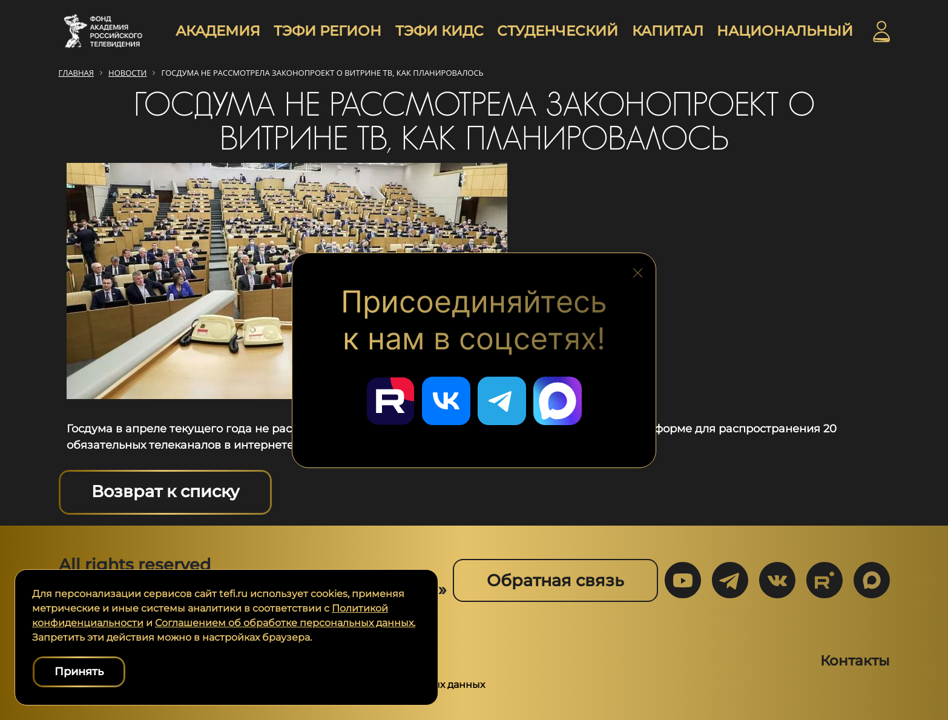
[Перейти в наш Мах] (557, 401)
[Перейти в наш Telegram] (502, 401)
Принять (79, 671)
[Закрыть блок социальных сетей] (638, 269)
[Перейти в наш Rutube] (390, 401)
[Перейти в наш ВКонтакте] (446, 401)
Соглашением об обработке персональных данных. (285, 623)
